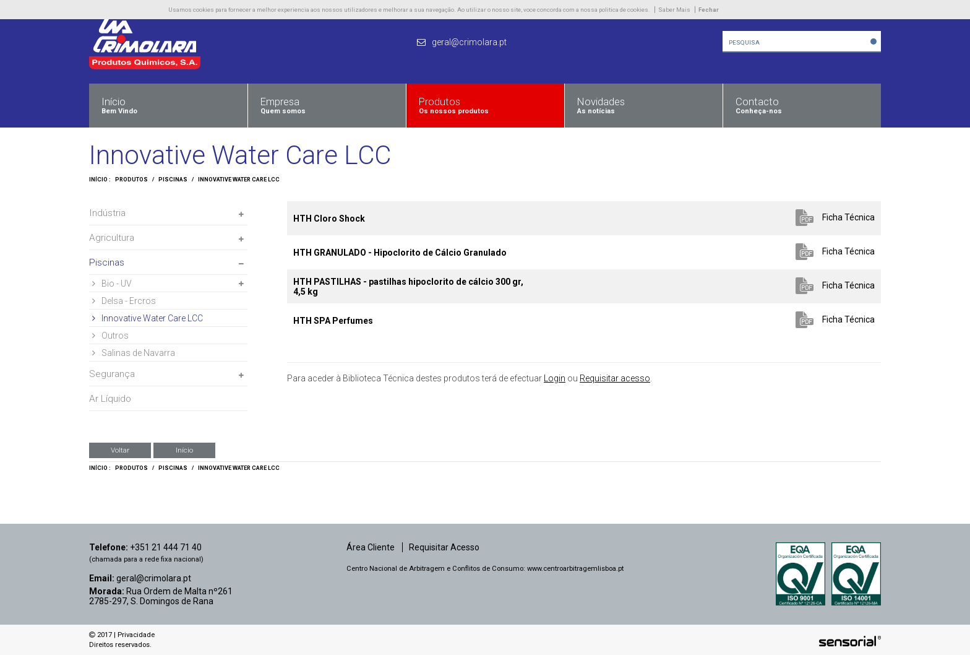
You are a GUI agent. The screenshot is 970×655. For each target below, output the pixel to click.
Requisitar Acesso (444, 547)
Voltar (120, 450)
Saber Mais (674, 9)
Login (554, 378)
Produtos (131, 179)
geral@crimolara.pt (153, 578)
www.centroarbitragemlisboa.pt (575, 569)
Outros (110, 336)
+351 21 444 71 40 (166, 547)
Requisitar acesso (615, 378)
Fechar (708, 9)
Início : (100, 179)
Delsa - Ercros (124, 301)
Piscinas (172, 179)
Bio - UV (112, 283)
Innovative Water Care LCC (239, 179)
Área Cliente (370, 547)
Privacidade (136, 635)
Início (184, 450)
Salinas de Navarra (133, 353)
